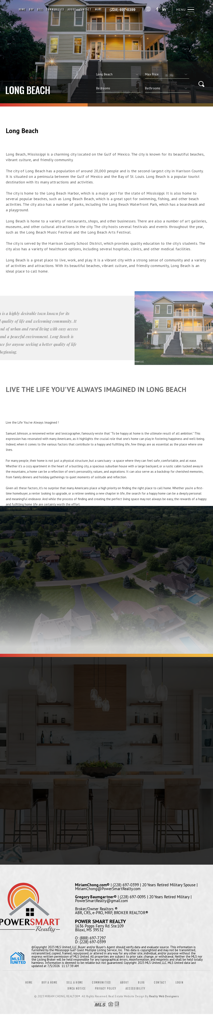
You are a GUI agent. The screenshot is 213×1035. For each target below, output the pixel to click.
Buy (31, 9)
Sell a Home (74, 982)
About (72, 9)
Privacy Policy (105, 988)
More (98, 9)
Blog (141, 982)
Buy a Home (49, 982)
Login (180, 982)
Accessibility (136, 988)
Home (22, 9)
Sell (40, 9)
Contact (86, 9)
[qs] (167, 74)
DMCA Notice (77, 988)
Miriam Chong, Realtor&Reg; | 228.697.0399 (124, 9)
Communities (55, 9)
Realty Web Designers (164, 996)
